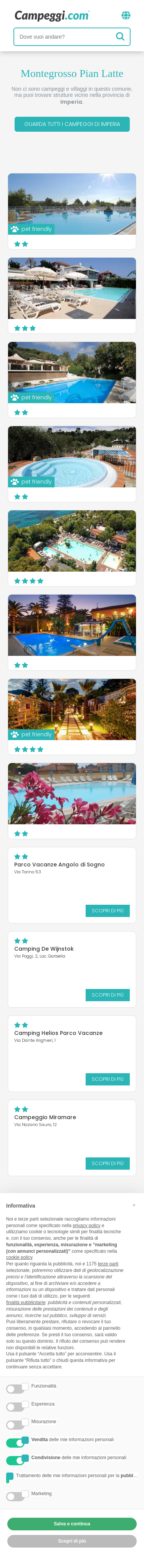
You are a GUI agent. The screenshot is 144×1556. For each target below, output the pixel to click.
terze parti (108, 1264)
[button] (134, 1205)
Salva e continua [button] (72, 1524)
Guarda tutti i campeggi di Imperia (72, 124)
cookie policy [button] (19, 1257)
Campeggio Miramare (45, 1117)
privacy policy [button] (86, 1225)
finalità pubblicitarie (25, 1302)
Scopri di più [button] (72, 1541)
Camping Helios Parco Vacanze (58, 1033)
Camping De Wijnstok (44, 949)
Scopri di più (108, 910)
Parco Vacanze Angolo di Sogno (59, 864)
